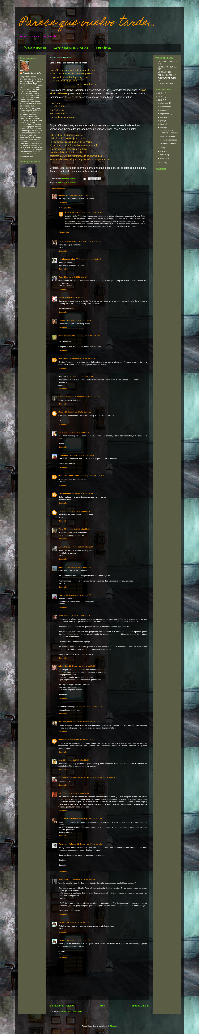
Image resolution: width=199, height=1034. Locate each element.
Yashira (61, 320)
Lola (60, 760)
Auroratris (62, 547)
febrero (163, 155)
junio (162, 124)
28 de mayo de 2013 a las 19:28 (81, 455)
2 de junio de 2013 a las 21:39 (78, 940)
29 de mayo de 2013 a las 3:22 (78, 595)
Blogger (113, 1026)
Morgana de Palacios (67, 844)
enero (163, 158)
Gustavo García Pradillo (68, 475)
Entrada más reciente (62, 1005)
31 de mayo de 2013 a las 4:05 (89, 844)
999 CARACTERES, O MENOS (71, 48)
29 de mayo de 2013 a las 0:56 (78, 567)
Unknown (62, 740)
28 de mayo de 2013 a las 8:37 (90, 241)
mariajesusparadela (66, 259)
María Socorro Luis (66, 336)
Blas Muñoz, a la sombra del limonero (169, 132)
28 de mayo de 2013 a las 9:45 (76, 277)
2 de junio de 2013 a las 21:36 (78, 922)
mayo (162, 128)
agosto (163, 117)
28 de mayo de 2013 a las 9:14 (88, 259)
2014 (160, 97)
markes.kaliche (64, 493)
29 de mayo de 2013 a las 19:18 (86, 722)
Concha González (65, 397)
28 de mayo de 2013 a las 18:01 (77, 432)
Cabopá (61, 567)
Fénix (60, 615)
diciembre (164, 103)
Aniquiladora (63, 879)
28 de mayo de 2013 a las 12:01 (88, 336)
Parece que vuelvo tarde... (87, 23)
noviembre (164, 107)
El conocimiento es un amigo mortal (73, 778)
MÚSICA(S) (162, 72)
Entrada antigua (140, 1005)
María (60, 432)
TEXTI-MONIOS (164, 83)
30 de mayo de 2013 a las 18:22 (91, 818)
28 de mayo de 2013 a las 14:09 (82, 358)
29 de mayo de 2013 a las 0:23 (80, 547)
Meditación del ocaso (168, 140)
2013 (160, 100)
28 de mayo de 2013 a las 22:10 (85, 493)
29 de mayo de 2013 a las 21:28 (76, 760)
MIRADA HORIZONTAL (67, 182)
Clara (60, 277)
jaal (59, 297)
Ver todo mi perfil (27, 156)
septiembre (165, 114)
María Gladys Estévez (67, 241)
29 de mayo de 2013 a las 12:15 (77, 615)
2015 (160, 93)
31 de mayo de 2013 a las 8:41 (82, 879)
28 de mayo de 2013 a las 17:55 (78, 412)
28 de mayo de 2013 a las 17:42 (87, 397)
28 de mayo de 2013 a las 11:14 (78, 320)
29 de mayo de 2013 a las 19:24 (80, 740)
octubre (163, 110)
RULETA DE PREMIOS (167, 78)
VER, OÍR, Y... (103, 48)
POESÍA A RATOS (165, 75)
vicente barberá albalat (68, 818)
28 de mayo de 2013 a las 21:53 (92, 475)
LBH (60, 793)
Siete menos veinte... (168, 136)
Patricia (62, 595)
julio (162, 121)
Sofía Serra (63, 195)
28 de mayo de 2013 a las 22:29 (77, 529)
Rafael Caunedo (65, 722)
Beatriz (61, 412)
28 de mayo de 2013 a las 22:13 (77, 511)
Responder (62, 202)
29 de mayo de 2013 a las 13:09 (82, 666)
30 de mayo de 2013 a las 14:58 (76, 793)
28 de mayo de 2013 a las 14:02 (89, 212)
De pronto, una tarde (168, 143)
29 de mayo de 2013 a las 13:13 (89, 706)
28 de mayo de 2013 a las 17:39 (80, 376)
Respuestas (66, 208)
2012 (160, 163)
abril (162, 148)
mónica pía (63, 455)
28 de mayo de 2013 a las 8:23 (81, 195)
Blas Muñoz (70, 212)
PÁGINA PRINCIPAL (34, 48)
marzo (163, 151)
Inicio (102, 1005)
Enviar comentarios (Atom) (71, 1011)
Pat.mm (61, 922)
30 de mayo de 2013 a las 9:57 (102, 778)
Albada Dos (63, 666)
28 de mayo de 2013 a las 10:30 (75, 297)
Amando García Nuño (32, 73)
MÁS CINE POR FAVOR (167, 62)
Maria (60, 511)
